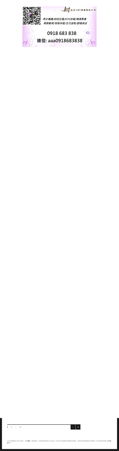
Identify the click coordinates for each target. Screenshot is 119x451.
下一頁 (77, 429)
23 (20, 427)
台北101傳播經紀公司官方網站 (15, 441)
